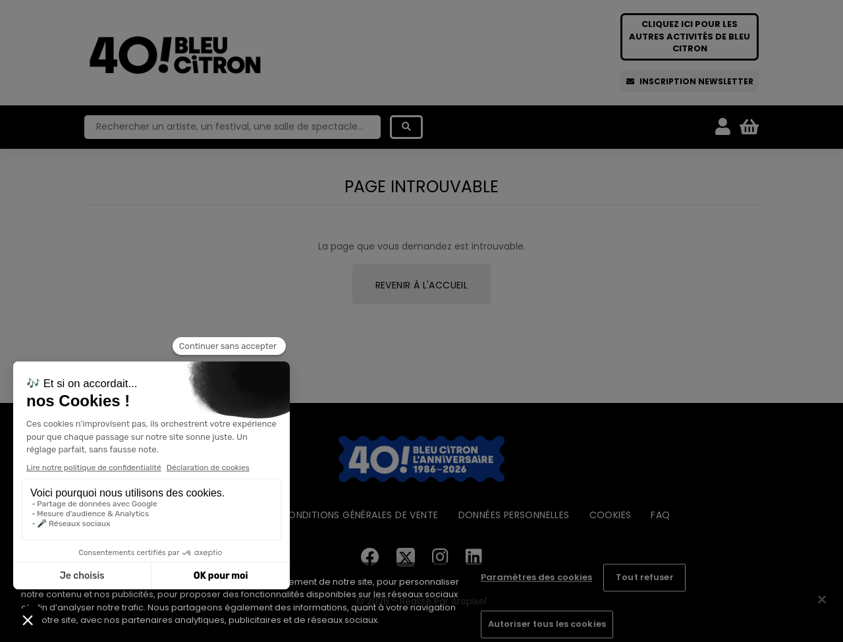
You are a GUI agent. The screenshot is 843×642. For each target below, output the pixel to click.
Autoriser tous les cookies (547, 624)
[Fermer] (821, 599)
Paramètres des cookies (537, 578)
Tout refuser (645, 578)
